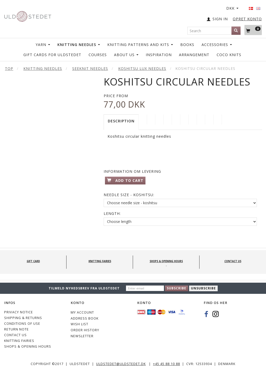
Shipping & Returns (23, 318)
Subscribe (176, 288)
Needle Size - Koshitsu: (129, 194)
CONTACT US (15, 335)
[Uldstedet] (27, 15)
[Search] (236, 31)
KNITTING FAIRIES (19, 341)
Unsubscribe (203, 288)
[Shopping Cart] (253, 30)
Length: (112, 213)
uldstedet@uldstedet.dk (121, 364)
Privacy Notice (18, 312)
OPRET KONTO (247, 18)
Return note (16, 329)
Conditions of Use (22, 323)
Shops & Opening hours (27, 346)
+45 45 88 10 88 (166, 364)
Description (121, 120)
